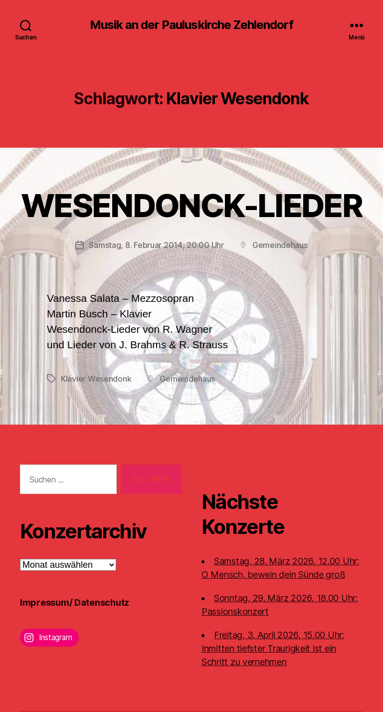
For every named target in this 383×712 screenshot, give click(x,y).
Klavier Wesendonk (96, 379)
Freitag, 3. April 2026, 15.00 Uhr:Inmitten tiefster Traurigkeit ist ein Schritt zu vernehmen (272, 648)
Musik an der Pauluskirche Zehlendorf (191, 25)
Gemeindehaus (280, 245)
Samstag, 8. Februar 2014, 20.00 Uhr (156, 245)
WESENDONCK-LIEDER (191, 205)
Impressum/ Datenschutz (74, 602)
